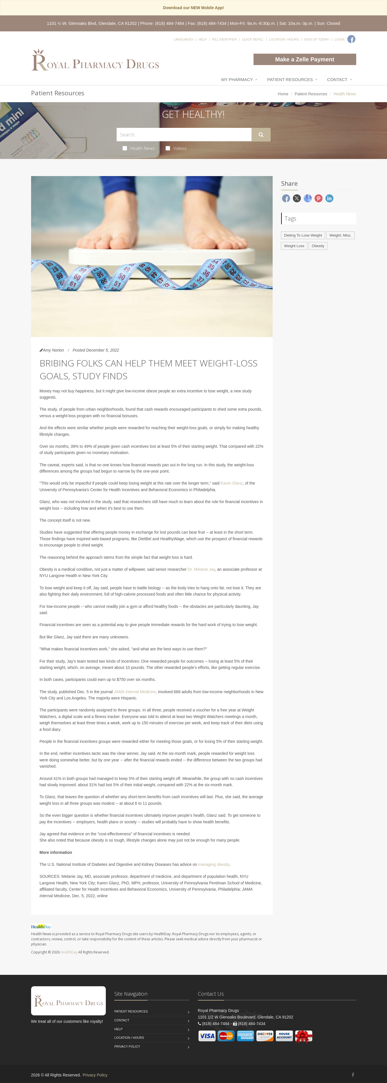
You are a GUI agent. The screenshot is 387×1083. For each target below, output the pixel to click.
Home (283, 94)
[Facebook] (351, 39)
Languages (183, 39)
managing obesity (213, 864)
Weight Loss (294, 246)
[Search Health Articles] (184, 134)
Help (202, 39)
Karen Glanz (231, 483)
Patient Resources (290, 79)
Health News (139, 148)
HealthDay (68, 952)
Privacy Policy (127, 1046)
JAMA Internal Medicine (135, 691)
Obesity (318, 246)
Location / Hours (284, 39)
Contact (337, 79)
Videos (176, 148)
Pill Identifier (224, 39)
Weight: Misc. (340, 235)
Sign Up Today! (316, 39)
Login (339, 39)
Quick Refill (253, 39)
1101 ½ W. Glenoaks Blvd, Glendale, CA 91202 (92, 23)
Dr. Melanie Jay (201, 569)
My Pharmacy (237, 79)
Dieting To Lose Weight (303, 235)
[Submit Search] (261, 135)
